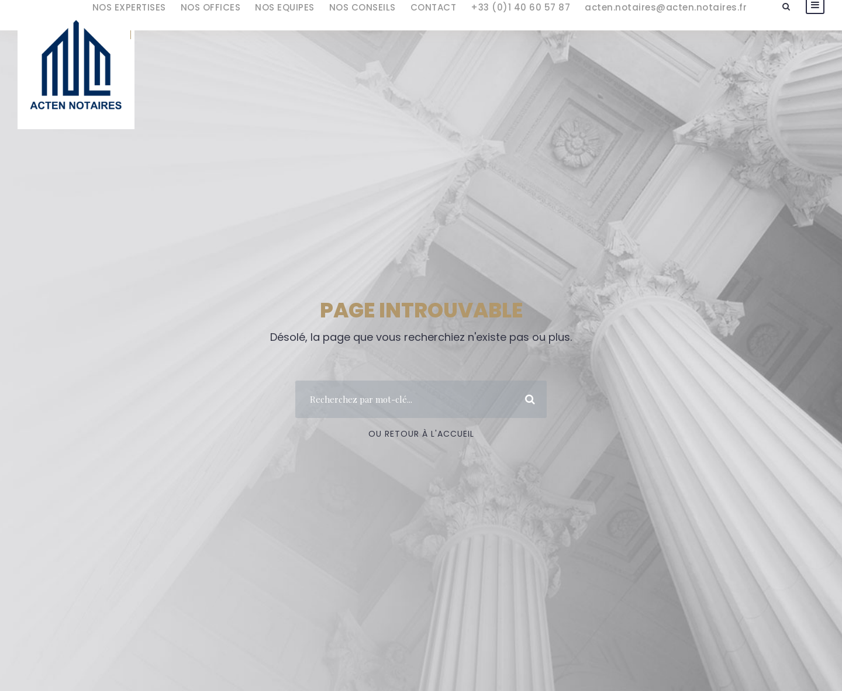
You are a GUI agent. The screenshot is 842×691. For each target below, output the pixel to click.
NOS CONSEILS (362, 7)
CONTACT (433, 7)
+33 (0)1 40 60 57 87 (520, 7)
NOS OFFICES (211, 7)
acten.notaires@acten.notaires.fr (666, 7)
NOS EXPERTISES (129, 7)
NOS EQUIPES (285, 7)
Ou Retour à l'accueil (421, 434)
